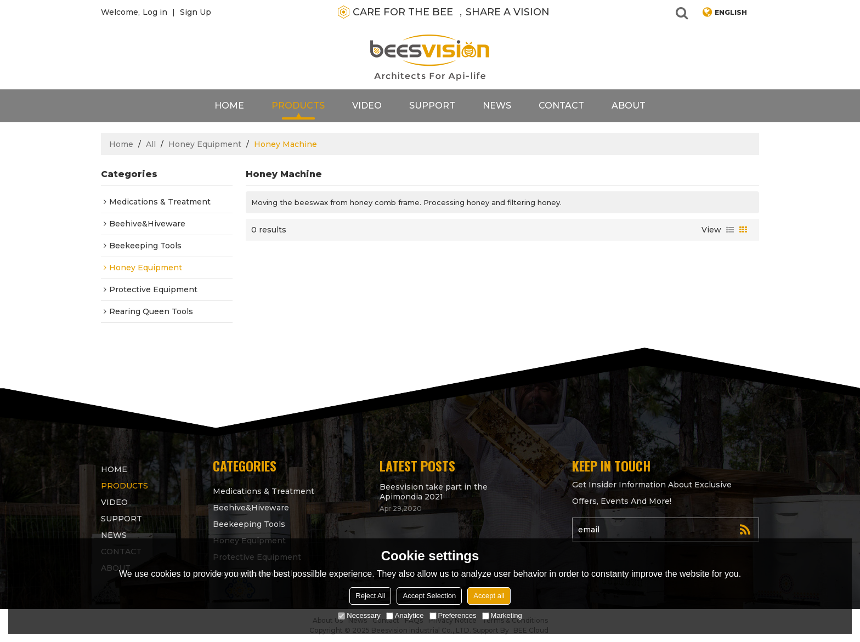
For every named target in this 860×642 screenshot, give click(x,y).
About (629, 105)
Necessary (359, 615)
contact (561, 105)
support (432, 105)
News (497, 105)
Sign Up (195, 12)
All (151, 144)
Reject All (370, 596)
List (730, 229)
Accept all (488, 596)
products (298, 105)
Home (229, 105)
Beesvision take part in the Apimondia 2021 (434, 492)
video (367, 105)
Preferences (453, 615)
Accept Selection (429, 596)
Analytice (405, 615)
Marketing (502, 615)
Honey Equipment (204, 144)
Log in (155, 12)
